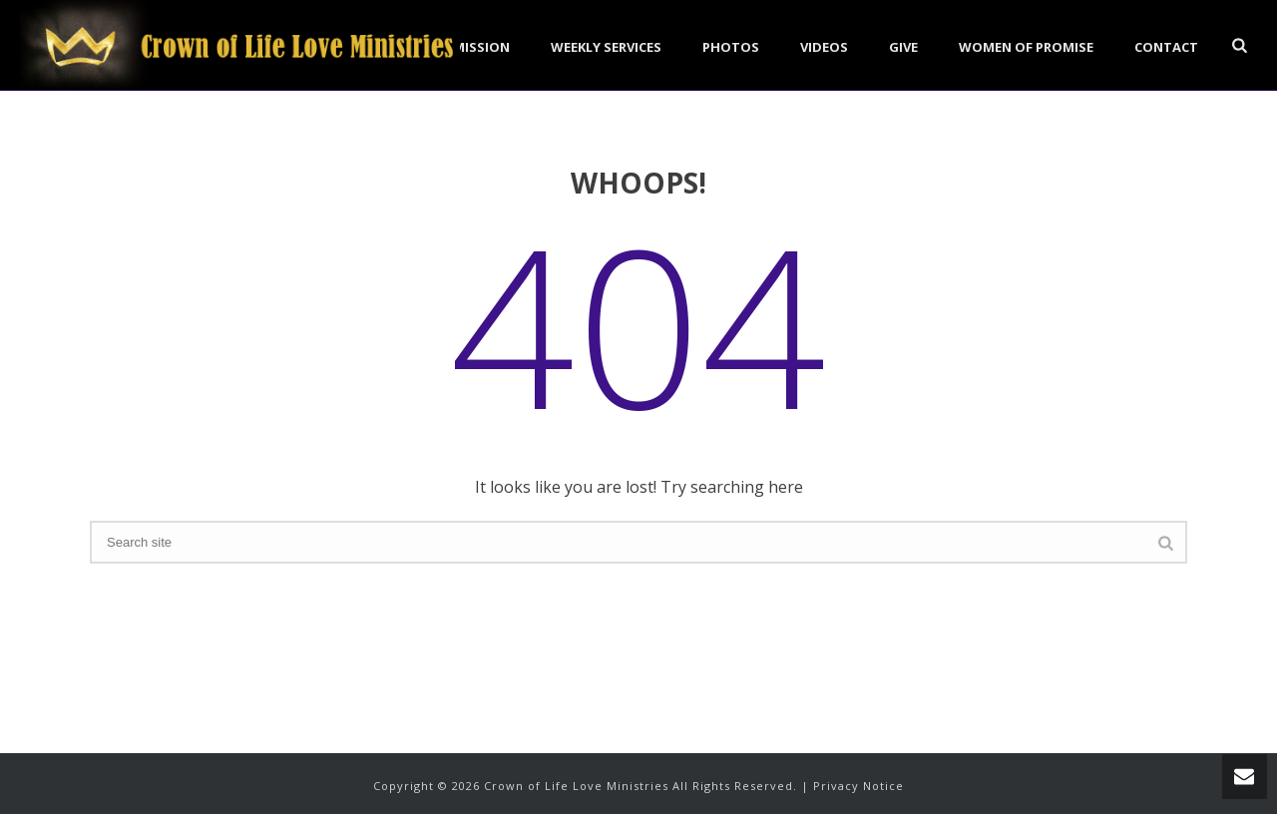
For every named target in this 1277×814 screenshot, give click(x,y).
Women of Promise (1026, 47)
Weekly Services (606, 47)
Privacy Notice (858, 785)
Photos (730, 47)
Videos (824, 47)
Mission (481, 47)
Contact (1166, 47)
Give (903, 47)
